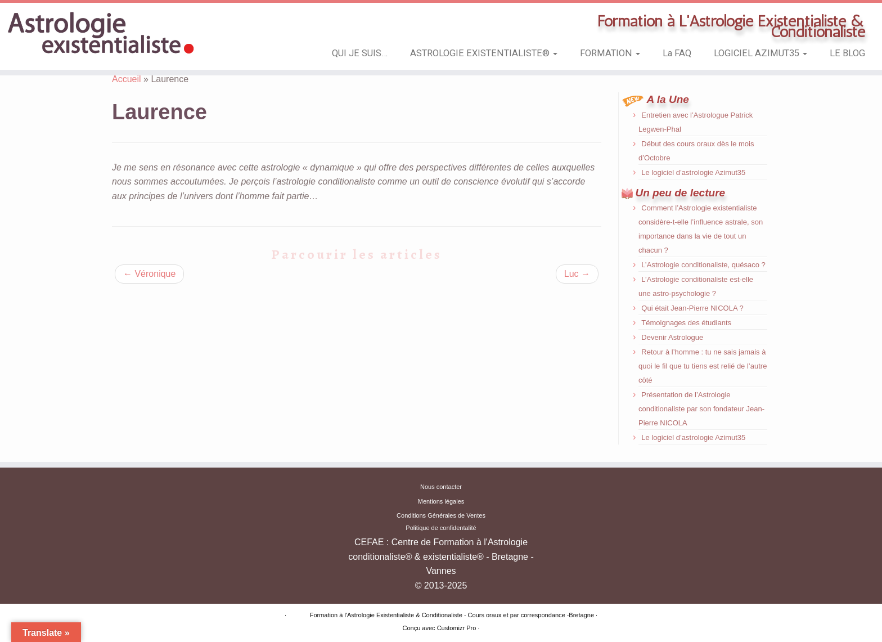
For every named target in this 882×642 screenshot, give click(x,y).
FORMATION (610, 53)
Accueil (126, 79)
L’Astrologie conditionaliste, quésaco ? (703, 265)
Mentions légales (441, 501)
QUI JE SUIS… (360, 53)
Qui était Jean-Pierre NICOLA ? (692, 308)
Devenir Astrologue (672, 337)
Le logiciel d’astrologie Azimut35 (693, 172)
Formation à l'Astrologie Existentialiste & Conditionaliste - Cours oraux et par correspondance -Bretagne (452, 615)
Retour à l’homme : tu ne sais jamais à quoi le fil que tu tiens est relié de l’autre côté (702, 366)
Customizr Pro (456, 628)
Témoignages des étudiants (686, 322)
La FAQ (677, 53)
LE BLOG (847, 53)
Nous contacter (441, 486)
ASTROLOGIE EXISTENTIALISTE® (483, 53)
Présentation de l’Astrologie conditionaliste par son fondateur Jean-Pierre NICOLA (701, 408)
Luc (577, 274)
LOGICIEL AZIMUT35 (760, 53)
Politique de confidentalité (441, 527)
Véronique (149, 274)
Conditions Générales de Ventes (441, 515)
